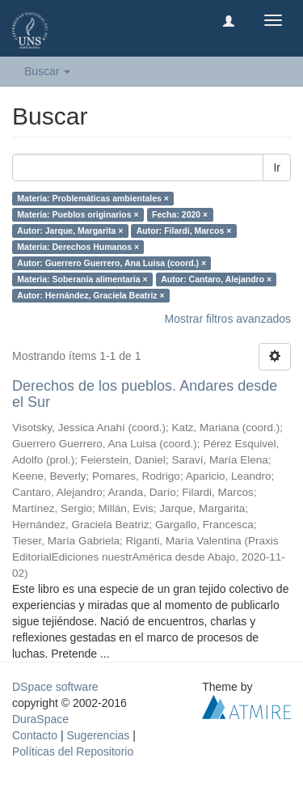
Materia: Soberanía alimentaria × (82, 279)
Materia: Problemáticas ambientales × (93, 198)
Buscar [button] (47, 71)
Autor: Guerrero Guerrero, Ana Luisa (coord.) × (111, 263)
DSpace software (55, 686)
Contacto (34, 735)
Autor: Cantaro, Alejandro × (216, 279)
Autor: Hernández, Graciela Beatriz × (90, 295)
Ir (276, 167)
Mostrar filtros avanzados (228, 318)
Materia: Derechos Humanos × (78, 247)
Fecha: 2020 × (180, 214)
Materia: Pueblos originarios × (77, 214)
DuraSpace (40, 719)
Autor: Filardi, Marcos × (184, 230)
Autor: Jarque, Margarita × (70, 230)
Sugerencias (97, 735)
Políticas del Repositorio (72, 751)
